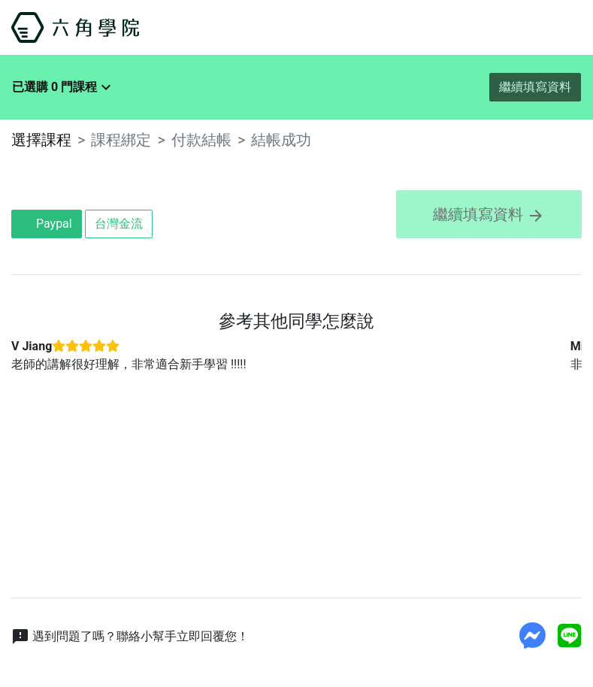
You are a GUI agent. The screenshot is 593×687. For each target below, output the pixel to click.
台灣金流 (119, 223)
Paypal (46, 223)
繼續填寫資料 (535, 87)
